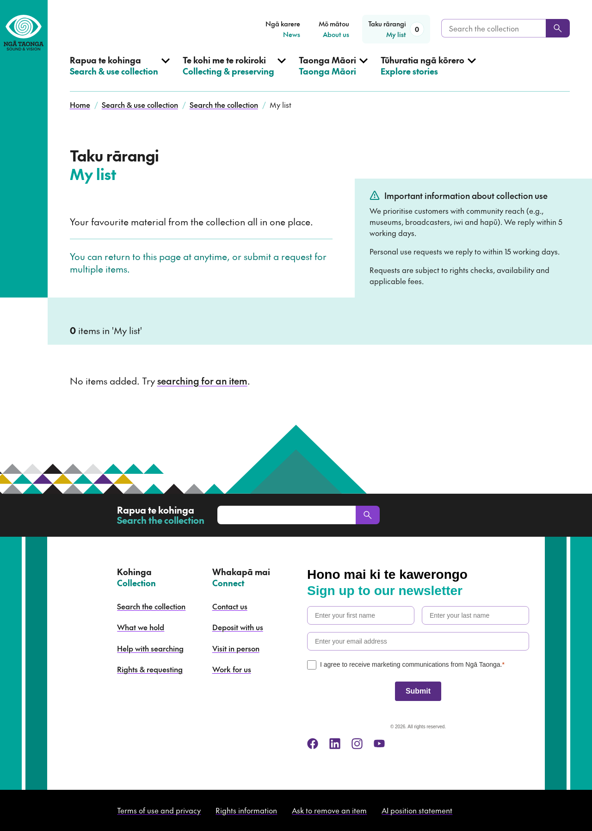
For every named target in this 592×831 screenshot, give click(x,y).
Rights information (246, 810)
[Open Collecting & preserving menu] (234, 73)
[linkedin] (334, 743)
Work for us (231, 669)
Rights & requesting (150, 669)
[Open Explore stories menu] (428, 73)
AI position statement (417, 810)
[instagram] (357, 743)
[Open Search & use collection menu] (120, 73)
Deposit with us (237, 627)
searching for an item (202, 380)
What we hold (140, 627)
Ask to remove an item (329, 810)
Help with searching (150, 648)
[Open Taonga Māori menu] (333, 73)
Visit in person (235, 648)
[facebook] (312, 743)
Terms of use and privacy (159, 810)
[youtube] (379, 743)
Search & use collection (140, 104)
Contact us (229, 606)
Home (80, 104)
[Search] (558, 28)
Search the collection (224, 104)
